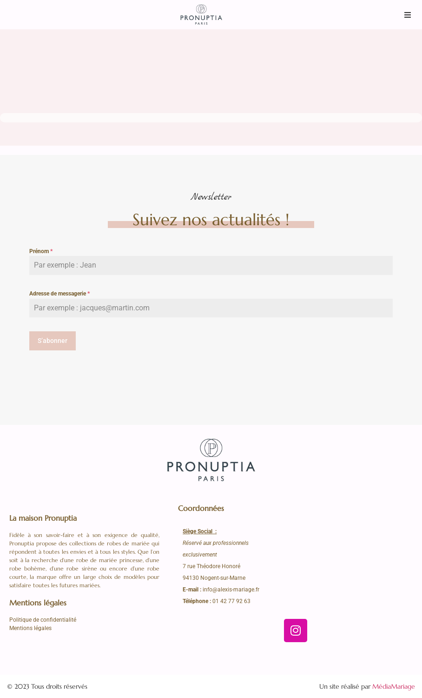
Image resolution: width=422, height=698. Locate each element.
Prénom (41, 251)
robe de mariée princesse (109, 560)
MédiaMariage (393, 686)
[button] (408, 15)
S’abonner (52, 340)
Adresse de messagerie (59, 293)
